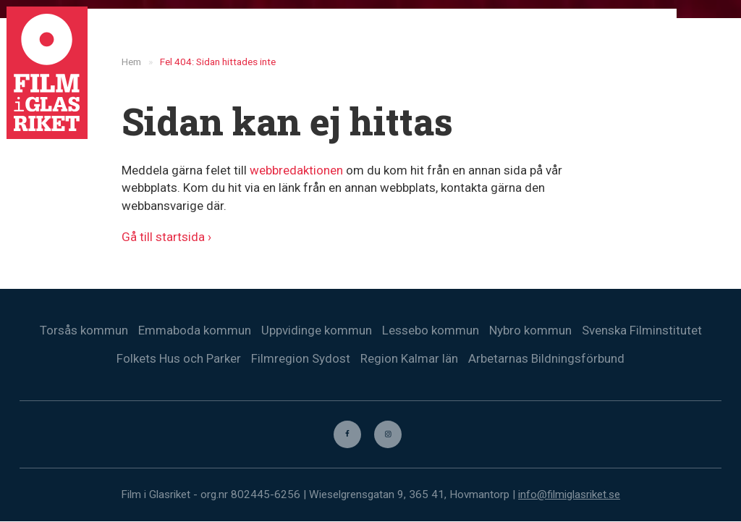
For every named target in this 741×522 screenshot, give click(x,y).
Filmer (506, 36)
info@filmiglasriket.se (569, 495)
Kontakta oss (651, 36)
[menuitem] (713, 36)
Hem (389, 36)
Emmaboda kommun (194, 330)
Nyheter (445, 36)
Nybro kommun (530, 330)
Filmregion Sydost (300, 358)
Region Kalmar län (409, 358)
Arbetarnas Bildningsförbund (546, 358)
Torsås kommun (84, 330)
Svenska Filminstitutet (642, 330)
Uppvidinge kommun (316, 330)
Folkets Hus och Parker (179, 358)
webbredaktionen (296, 170)
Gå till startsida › (166, 237)
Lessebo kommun (430, 330)
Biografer (570, 36)
